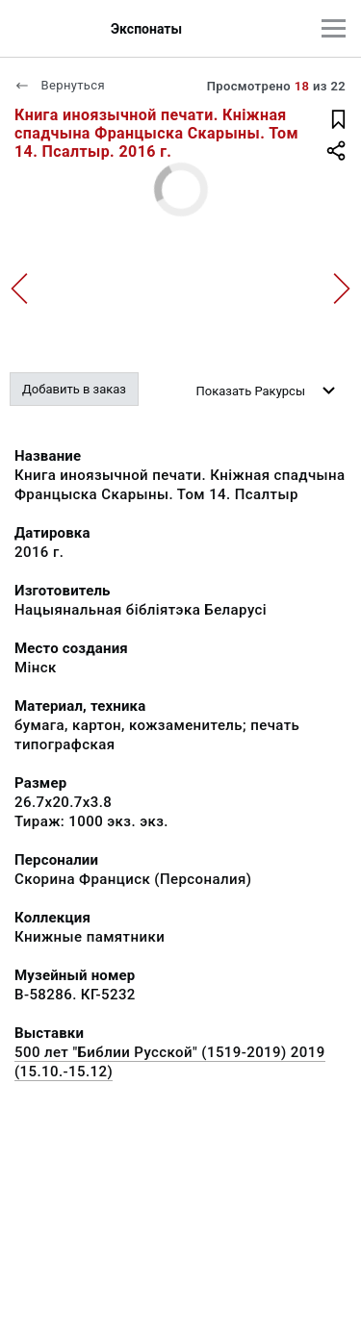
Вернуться (59, 85)
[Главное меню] (333, 28)
